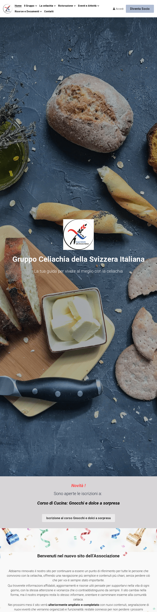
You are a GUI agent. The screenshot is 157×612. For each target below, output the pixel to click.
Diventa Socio (140, 9)
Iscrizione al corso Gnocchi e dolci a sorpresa (78, 518)
